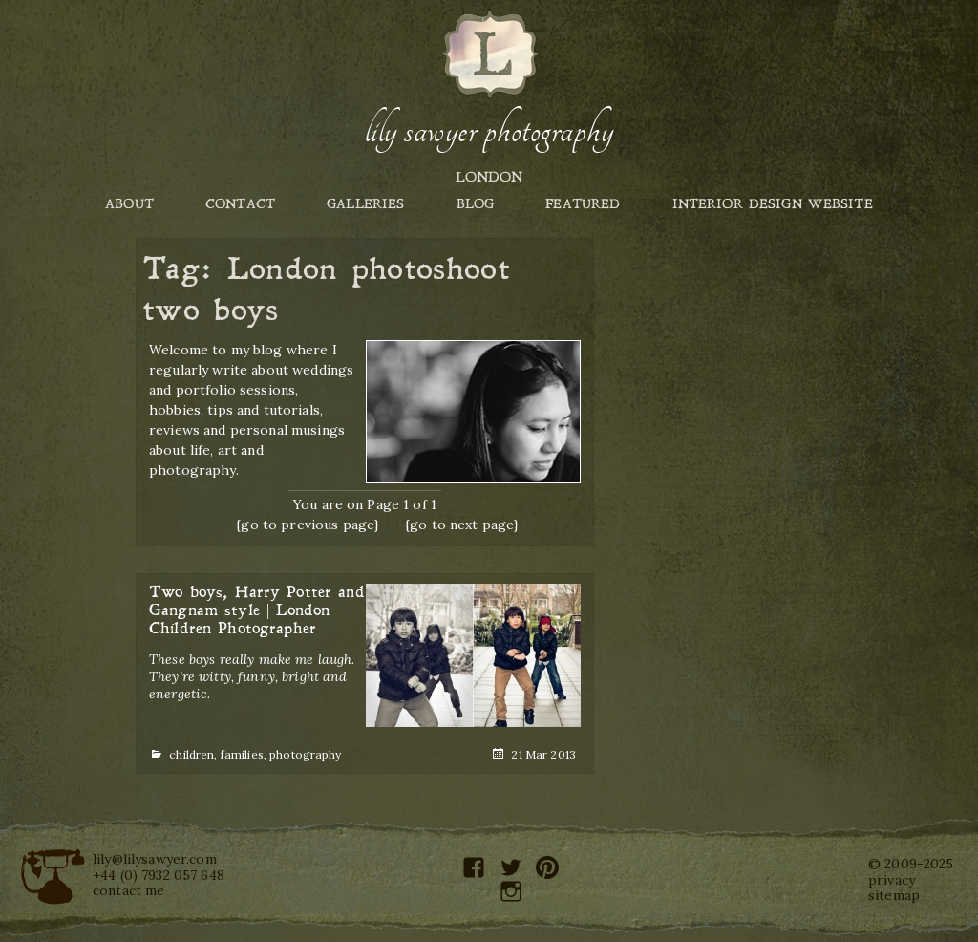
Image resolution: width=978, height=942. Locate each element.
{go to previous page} (307, 524)
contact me (128, 890)
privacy (891, 879)
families (242, 754)
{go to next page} (462, 524)
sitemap (894, 895)
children (191, 754)
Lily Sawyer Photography (489, 131)
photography (305, 754)
